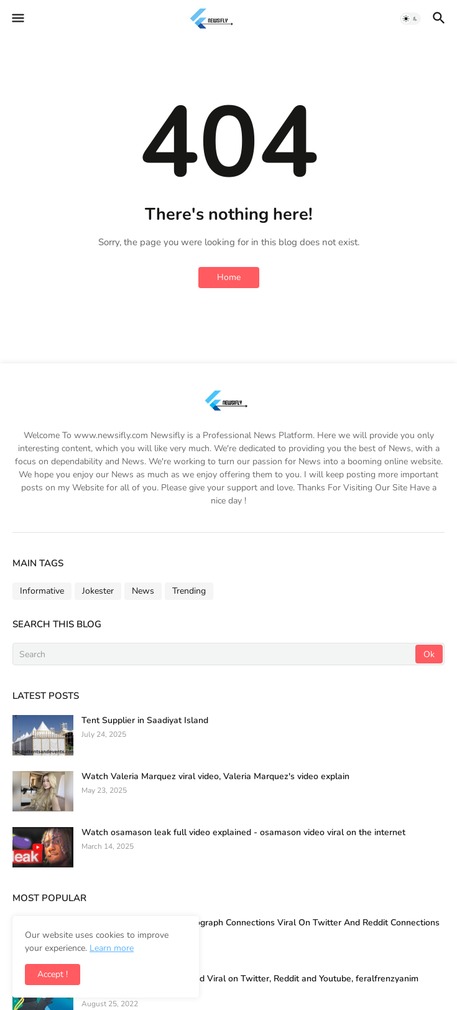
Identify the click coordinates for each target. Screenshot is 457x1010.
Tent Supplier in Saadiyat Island (144, 720)
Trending (189, 591)
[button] (17, 18)
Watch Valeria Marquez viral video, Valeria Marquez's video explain (215, 776)
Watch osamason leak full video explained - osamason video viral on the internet (243, 832)
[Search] (214, 654)
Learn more (112, 948)
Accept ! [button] (52, 974)
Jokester (98, 591)
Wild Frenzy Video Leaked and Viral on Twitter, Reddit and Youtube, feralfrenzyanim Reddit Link (249, 984)
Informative (42, 591)
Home (229, 277)
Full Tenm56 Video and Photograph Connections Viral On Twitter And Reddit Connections (260, 922)
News (143, 591)
